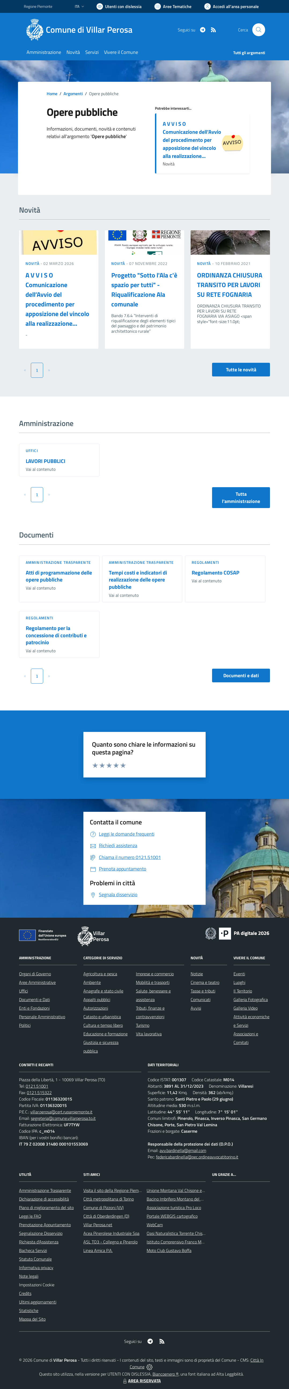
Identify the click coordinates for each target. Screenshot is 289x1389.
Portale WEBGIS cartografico (172, 1216)
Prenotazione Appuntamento (45, 1224)
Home (52, 93)
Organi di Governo (35, 974)
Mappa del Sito (32, 1319)
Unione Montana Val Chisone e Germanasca (186, 1190)
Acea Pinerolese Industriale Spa (111, 1233)
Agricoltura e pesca (100, 974)
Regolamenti (205, 562)
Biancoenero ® (166, 1374)
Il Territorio (243, 991)
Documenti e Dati (34, 999)
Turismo (142, 1025)
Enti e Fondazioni (34, 1008)
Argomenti (73, 93)
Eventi (239, 974)
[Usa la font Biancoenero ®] (119, 6)
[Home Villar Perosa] (81, 30)
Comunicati (200, 999)
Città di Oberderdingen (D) (106, 1216)
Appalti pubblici (96, 999)
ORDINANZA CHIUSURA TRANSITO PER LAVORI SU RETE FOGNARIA (229, 284)
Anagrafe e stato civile (103, 991)
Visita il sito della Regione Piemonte (115, 1190)
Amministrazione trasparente (58, 562)
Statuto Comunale (35, 1259)
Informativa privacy (36, 1267)
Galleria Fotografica (251, 999)
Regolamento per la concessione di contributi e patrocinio (56, 635)
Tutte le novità (241, 369)
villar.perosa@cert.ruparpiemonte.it (61, 1112)
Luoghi (239, 982)
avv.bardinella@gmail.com (183, 1150)
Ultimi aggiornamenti (37, 1302)
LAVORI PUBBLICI (45, 461)
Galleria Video (246, 1008)
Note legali (28, 1276)
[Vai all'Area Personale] (231, 6)
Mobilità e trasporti (152, 982)
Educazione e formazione (105, 1034)
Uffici (32, 450)
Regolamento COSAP (215, 572)
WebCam (155, 1224)
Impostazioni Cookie (36, 1284)
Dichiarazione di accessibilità (44, 1199)
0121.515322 (39, 1092)
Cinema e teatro (205, 982)
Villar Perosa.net (97, 1224)
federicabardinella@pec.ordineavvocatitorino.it (197, 1157)
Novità (32, 263)
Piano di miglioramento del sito (46, 1207)
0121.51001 (37, 1086)
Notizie (197, 974)
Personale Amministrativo (42, 1016)
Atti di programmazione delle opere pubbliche (59, 576)
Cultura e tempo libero (103, 1025)
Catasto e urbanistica (102, 1016)
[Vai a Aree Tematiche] (173, 6)
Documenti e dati (241, 675)
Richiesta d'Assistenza (38, 1242)
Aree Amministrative (37, 982)
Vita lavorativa (149, 1034)
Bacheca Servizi (33, 1250)
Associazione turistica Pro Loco (174, 1207)
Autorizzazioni (95, 1008)
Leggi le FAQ (30, 1216)
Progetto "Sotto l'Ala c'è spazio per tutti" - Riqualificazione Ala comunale (144, 289)
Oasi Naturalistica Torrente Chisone (178, 1233)
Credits (25, 1293)
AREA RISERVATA (141, 1380)
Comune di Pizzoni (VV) (103, 1207)
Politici (25, 1025)
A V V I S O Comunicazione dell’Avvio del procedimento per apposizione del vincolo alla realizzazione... (192, 140)
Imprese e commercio (155, 974)
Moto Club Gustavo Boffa (169, 1250)
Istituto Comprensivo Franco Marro (177, 1242)
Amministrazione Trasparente (45, 1190)
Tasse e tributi (203, 991)
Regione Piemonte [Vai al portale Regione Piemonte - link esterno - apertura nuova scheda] (38, 6)
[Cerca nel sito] (258, 29)
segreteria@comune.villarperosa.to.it (63, 1118)
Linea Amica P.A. (98, 1250)
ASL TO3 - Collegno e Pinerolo (110, 1242)
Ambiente (92, 982)
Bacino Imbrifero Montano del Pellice (179, 1199)
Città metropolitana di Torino (108, 1199)
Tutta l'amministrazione (241, 497)
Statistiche (28, 1310)
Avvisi (196, 1008)
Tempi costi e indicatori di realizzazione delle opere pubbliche (138, 579)
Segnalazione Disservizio (40, 1233)
